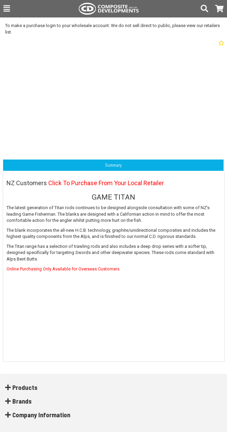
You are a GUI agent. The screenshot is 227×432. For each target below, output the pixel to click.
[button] (7, 8)
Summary (113, 165)
